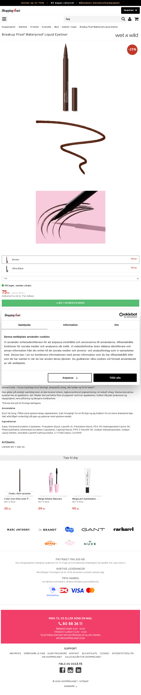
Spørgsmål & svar (34, 653)
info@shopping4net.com (70, 638)
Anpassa (70, 377)
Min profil (15, 653)
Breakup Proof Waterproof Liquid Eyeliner (99, 27)
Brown (70, 259)
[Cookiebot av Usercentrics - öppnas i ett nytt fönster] (121, 315)
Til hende (34, 27)
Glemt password (57, 653)
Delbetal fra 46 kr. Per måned (18, 296)
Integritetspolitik (123, 653)
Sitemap (83, 681)
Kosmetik (46, 27)
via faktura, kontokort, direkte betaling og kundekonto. (70, 580)
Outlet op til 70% (32, 3)
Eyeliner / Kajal (69, 27)
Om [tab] (116, 324)
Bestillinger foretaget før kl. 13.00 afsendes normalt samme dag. (70, 570)
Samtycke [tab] (24, 324)
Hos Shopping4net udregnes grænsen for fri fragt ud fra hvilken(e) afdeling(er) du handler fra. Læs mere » (70, 561)
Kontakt (74, 653)
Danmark (70, 686)
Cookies (104, 653)
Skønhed (23, 27)
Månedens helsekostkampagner (99, 3)
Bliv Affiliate (89, 653)
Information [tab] (70, 324)
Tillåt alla (115, 377)
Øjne (56, 27)
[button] (136, 19)
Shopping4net (8, 27)
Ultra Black (70, 268)
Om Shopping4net (52, 657)
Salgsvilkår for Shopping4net (83, 657)
